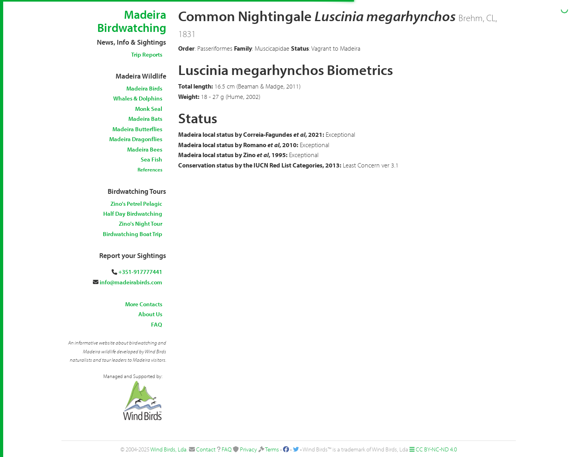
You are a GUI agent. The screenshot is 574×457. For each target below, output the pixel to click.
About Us (150, 314)
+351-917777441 (140, 272)
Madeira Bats (145, 118)
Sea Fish (151, 159)
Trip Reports (146, 54)
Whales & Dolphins (137, 98)
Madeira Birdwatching (131, 21)
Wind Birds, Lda (168, 449)
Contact (206, 449)
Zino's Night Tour (140, 223)
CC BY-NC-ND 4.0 (436, 449)
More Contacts (143, 304)
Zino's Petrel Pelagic (136, 203)
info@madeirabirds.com (131, 282)
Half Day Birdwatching (132, 213)
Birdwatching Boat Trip (132, 234)
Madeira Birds (144, 88)
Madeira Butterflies (137, 129)
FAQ (156, 324)
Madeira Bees (144, 149)
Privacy (248, 449)
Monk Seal (148, 108)
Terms (272, 449)
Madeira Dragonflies (135, 139)
